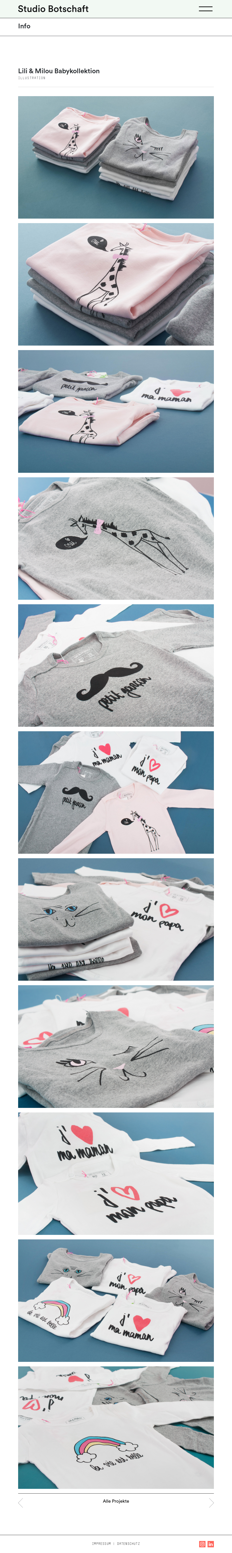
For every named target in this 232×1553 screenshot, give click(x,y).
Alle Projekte (116, 1501)
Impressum (101, 1544)
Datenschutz (128, 1544)
